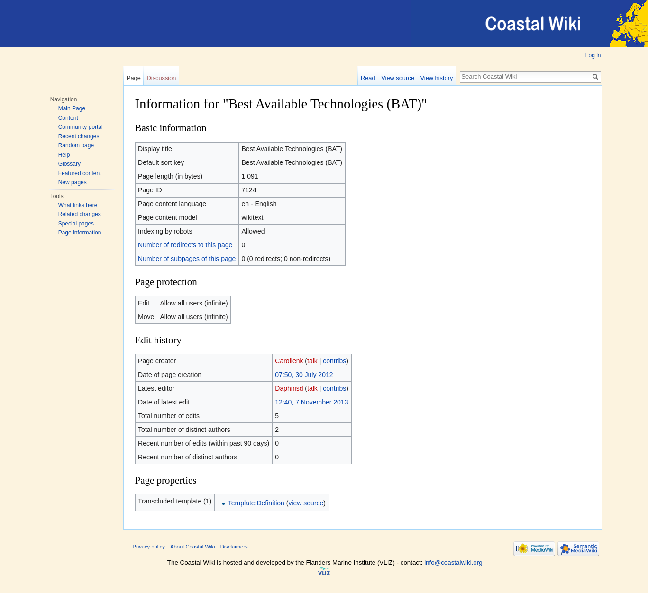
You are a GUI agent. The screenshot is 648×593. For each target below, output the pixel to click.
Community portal (80, 127)
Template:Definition (256, 503)
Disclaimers (234, 546)
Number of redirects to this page (185, 245)
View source (397, 77)
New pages (72, 182)
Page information (79, 232)
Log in (593, 55)
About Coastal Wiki (192, 546)
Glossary (69, 164)
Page (134, 77)
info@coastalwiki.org (453, 562)
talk (312, 361)
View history (436, 77)
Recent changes (79, 136)
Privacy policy (149, 546)
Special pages (76, 223)
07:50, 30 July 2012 (304, 374)
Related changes (79, 214)
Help (64, 155)
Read (368, 77)
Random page (76, 145)
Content (68, 118)
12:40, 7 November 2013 (311, 402)
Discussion (161, 77)
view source (305, 503)
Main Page (71, 108)
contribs (334, 361)
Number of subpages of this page (187, 258)
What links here (78, 205)
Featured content (79, 173)
